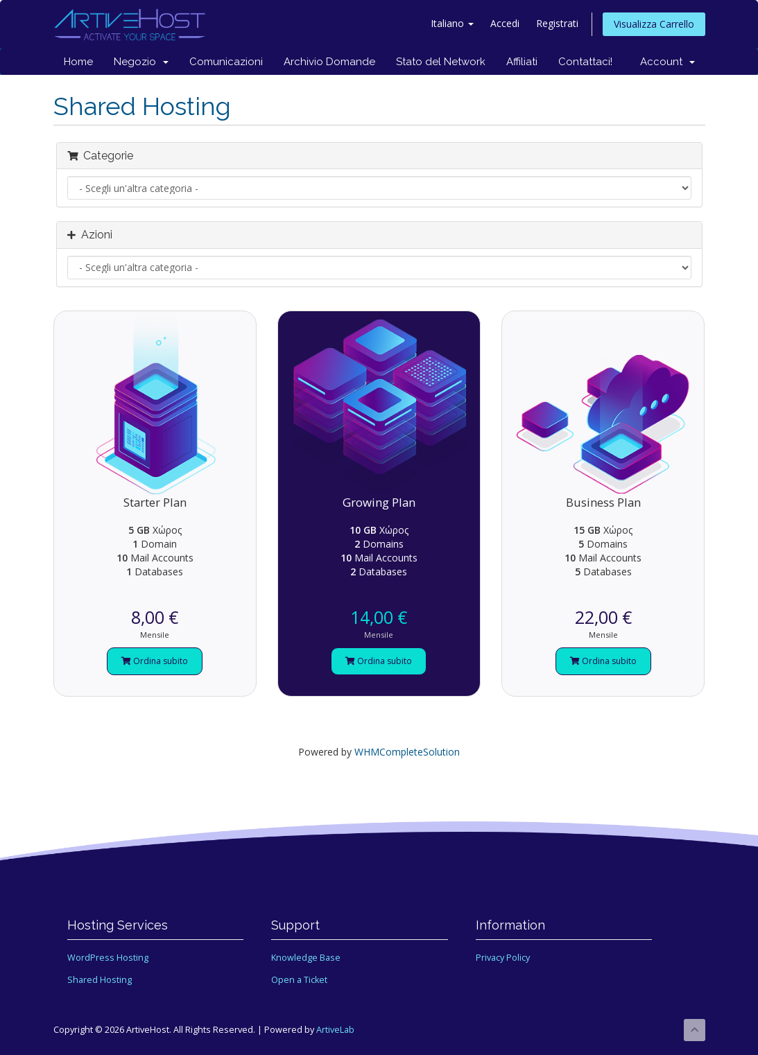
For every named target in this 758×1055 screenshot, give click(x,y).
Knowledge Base (306, 958)
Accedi (504, 23)
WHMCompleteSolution (407, 751)
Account (667, 61)
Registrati (557, 23)
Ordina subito (154, 661)
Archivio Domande (329, 61)
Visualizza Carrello (654, 23)
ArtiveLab (335, 1030)
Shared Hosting (99, 980)
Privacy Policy (503, 958)
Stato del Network (440, 61)
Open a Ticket (299, 980)
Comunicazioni (226, 61)
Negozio (141, 61)
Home (78, 61)
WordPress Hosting (107, 958)
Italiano (452, 23)
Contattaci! (585, 61)
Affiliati (521, 61)
